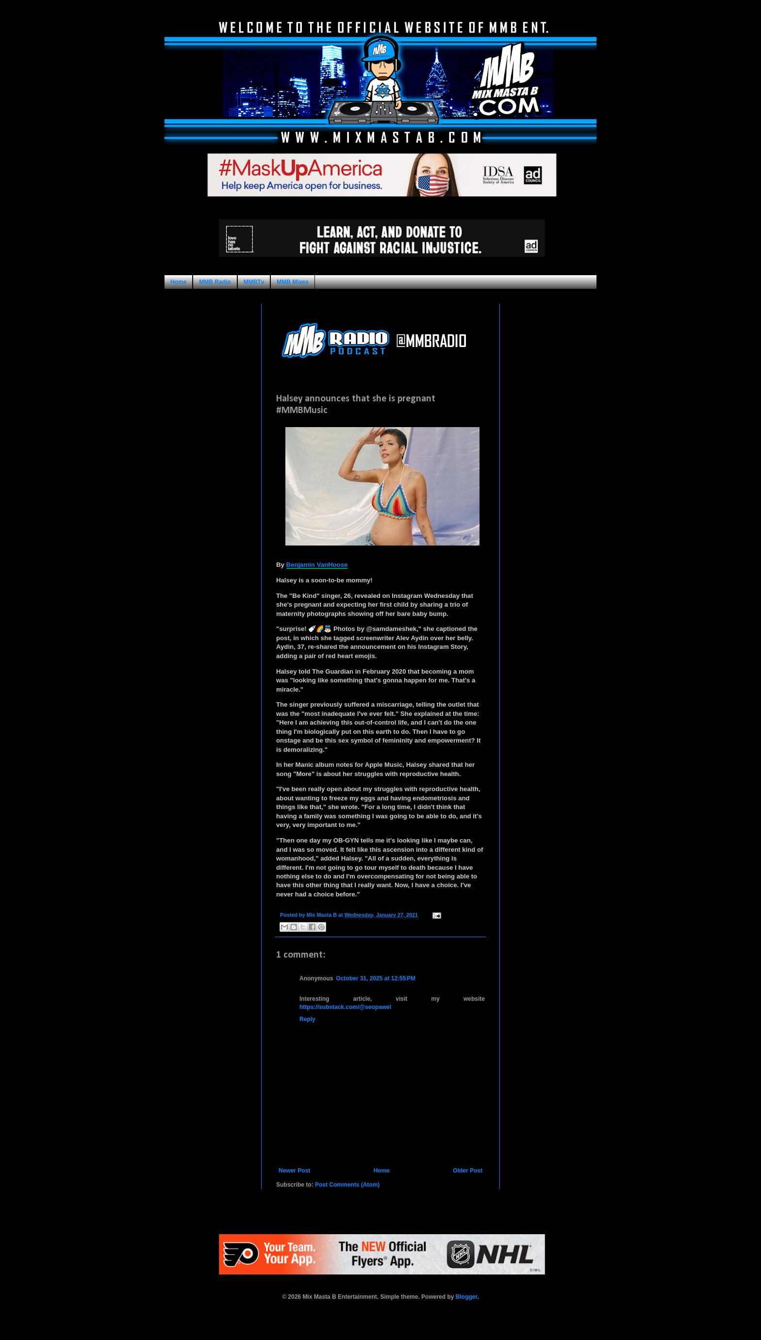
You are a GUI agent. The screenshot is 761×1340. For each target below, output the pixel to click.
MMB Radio (215, 282)
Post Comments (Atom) (347, 1184)
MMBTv (254, 282)
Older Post (467, 1170)
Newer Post (294, 1170)
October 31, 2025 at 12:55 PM (375, 978)
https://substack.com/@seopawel (345, 1007)
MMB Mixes (292, 282)
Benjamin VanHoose (317, 564)
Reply (307, 1019)
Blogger (467, 1296)
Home (178, 282)
